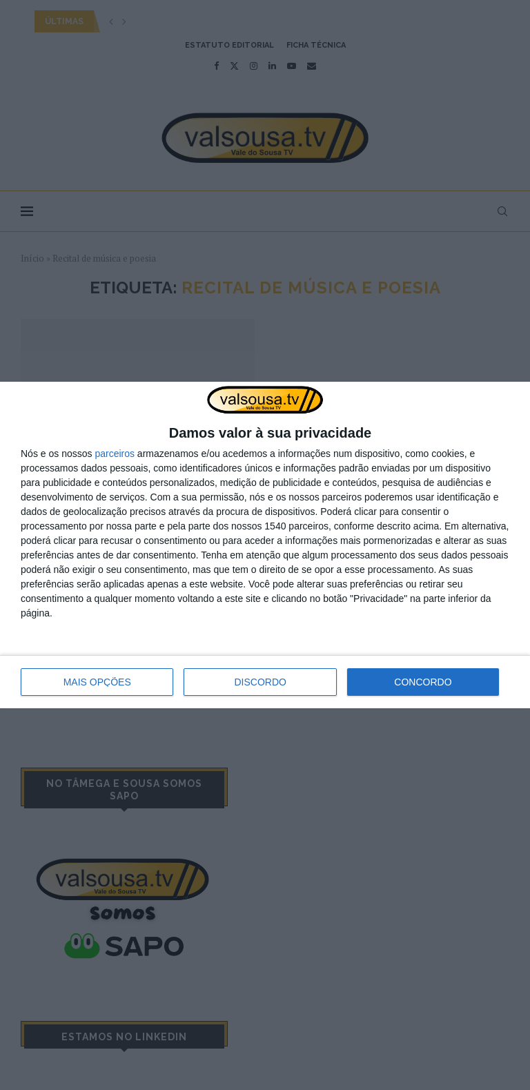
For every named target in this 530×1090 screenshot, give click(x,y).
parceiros (115, 453)
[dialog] (265, 545)
